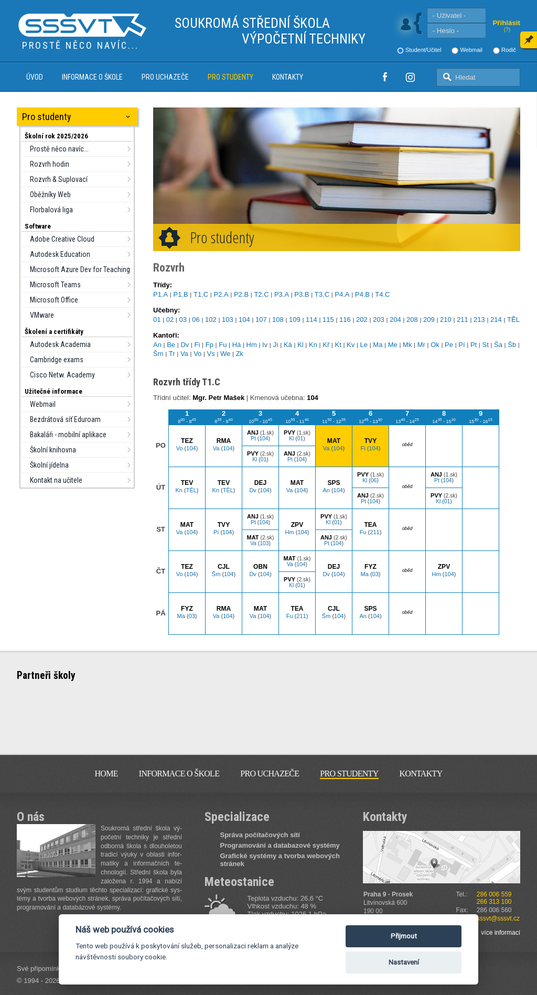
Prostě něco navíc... (59, 149)
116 (345, 319)
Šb (512, 345)
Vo (197, 354)
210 (446, 319)
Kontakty (287, 77)
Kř (326, 345)
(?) (507, 30)
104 (244, 319)
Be (171, 345)
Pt (473, 345)
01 (156, 319)
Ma (377, 345)
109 (294, 319)
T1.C (201, 294)
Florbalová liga (51, 210)
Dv (184, 345)
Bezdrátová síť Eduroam (65, 419)
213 (479, 319)
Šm (158, 354)
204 (395, 319)
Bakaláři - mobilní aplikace (68, 434)
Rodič (508, 50)
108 (278, 319)
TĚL (513, 319)
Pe (449, 345)
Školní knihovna (53, 450)
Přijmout (404, 936)
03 (183, 319)
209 (429, 319)
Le (364, 345)
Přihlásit (506, 23)
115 (328, 319)
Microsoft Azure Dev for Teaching (80, 269)
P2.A (220, 294)
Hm (251, 345)
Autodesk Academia (60, 344)
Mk (407, 345)
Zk (239, 354)
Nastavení (404, 962)
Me (393, 345)
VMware (42, 315)
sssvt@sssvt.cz (498, 918)
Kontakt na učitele (56, 480)
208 (412, 319)
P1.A (160, 294)
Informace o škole (92, 77)
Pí (461, 345)
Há (236, 345)
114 (311, 319)
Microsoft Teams (55, 284)
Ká (288, 345)
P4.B (362, 294)
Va (184, 354)
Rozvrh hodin (49, 164)
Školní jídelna (49, 465)
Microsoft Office (54, 300)
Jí (275, 345)
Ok (435, 345)
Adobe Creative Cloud (62, 239)
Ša (498, 345)
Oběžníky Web (50, 194)
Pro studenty (230, 77)
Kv (351, 345)
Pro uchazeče (165, 77)
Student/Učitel (423, 50)
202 (362, 319)
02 (170, 319)
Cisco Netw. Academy (62, 375)
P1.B (180, 294)
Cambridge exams (56, 359)
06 (195, 319)
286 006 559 (494, 894)
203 (378, 319)
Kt (338, 345)
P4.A (342, 294)
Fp (209, 345)
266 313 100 (494, 901)
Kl (300, 345)
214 (496, 319)
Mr (421, 345)
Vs (211, 354)
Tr (172, 354)
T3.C (322, 294)
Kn (313, 345)
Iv (264, 345)
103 (227, 319)
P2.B (241, 294)
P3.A (281, 294)
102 (211, 319)
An (157, 345)
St (485, 345)
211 (462, 319)
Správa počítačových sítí (260, 835)
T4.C (382, 294)
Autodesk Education (60, 254)
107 (261, 319)
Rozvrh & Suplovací (59, 179)
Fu (223, 345)
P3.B (301, 294)
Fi (197, 345)
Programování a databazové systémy (280, 845)
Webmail (471, 50)
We (225, 354)
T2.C (261, 294)
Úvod (34, 77)
